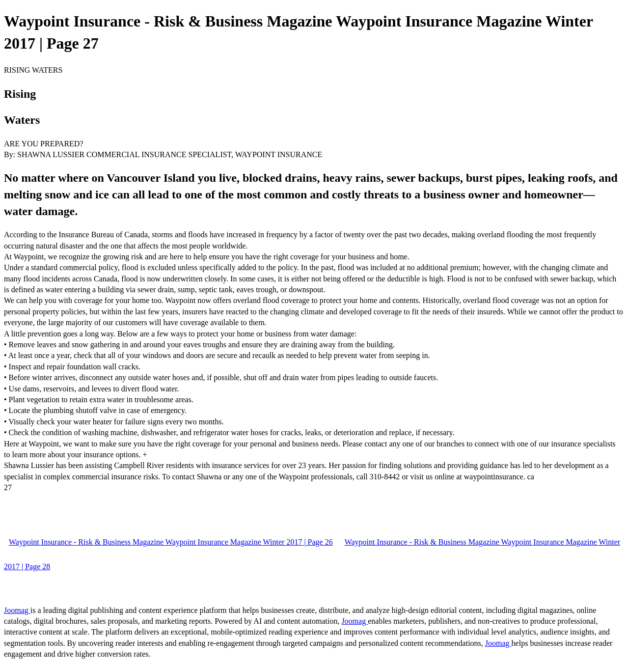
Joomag (17, 610)
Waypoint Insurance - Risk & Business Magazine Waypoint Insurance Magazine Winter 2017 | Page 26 (171, 542)
